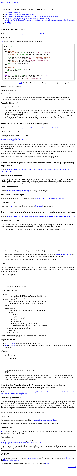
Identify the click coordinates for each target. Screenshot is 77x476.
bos (2, 438)
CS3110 (11, 213)
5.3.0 (20, 89)
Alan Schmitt (72, 473)
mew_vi (12, 352)
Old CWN (8, 23)
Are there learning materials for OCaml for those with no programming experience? (32, 16)
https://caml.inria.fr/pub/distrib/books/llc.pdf (49, 205)
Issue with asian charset (63, 261)
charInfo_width (10, 350)
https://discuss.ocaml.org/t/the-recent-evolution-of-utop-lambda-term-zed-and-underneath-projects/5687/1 (41, 223)
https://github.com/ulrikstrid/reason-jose (14, 146)
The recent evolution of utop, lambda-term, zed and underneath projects (28, 18)
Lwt (2, 41)
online (47, 470)
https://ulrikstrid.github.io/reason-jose (13, 147)
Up (12, 2)
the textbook (39, 213)
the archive (69, 465)
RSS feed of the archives (11, 466)
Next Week (16, 2)
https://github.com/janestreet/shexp (45, 426)
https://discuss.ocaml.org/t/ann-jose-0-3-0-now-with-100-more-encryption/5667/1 (33, 134)
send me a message (32, 465)
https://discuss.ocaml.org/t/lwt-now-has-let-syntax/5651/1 (25, 34)
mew (6, 352)
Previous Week (5, 2)
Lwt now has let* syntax (12, 13)
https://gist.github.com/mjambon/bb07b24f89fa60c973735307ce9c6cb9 (24, 449)
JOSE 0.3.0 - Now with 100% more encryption (20, 14)
